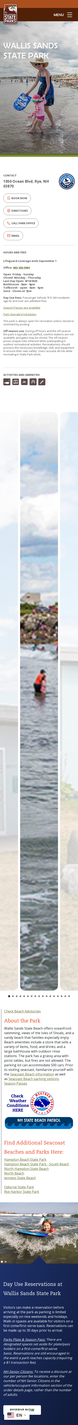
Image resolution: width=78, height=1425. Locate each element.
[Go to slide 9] (39, 996)
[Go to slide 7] (31, 996)
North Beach (14, 1173)
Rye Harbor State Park (21, 1191)
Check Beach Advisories (22, 1011)
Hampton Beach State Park (25, 1159)
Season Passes (15, 1083)
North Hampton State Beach (26, 1168)
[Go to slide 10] (43, 996)
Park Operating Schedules (19, 314)
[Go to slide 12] (50, 996)
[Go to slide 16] (65, 996)
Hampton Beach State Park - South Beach (36, 1164)
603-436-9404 (21, 267)
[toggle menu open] (63, 14)
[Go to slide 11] (46, 996)
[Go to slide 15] (61, 996)
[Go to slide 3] (16, 996)
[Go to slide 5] (24, 996)
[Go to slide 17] (69, 996)
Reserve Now (22, 1410)
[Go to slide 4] (20, 996)
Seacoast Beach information (32, 1074)
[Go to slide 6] (28, 996)
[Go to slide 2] (13, 996)
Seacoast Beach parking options (34, 1079)
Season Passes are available (21, 307)
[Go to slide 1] (9, 996)
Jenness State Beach (20, 1178)
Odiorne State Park (19, 1187)
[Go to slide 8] (35, 996)
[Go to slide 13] (54, 996)
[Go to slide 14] (58, 996)
